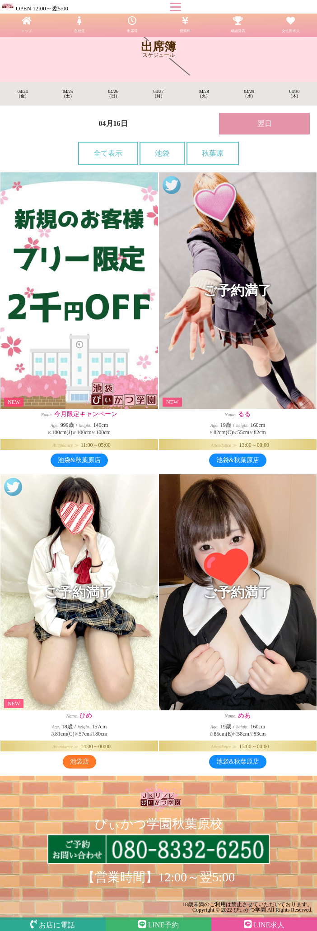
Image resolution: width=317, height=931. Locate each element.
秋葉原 (213, 153)
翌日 (264, 123)
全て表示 (107, 153)
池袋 (162, 153)
